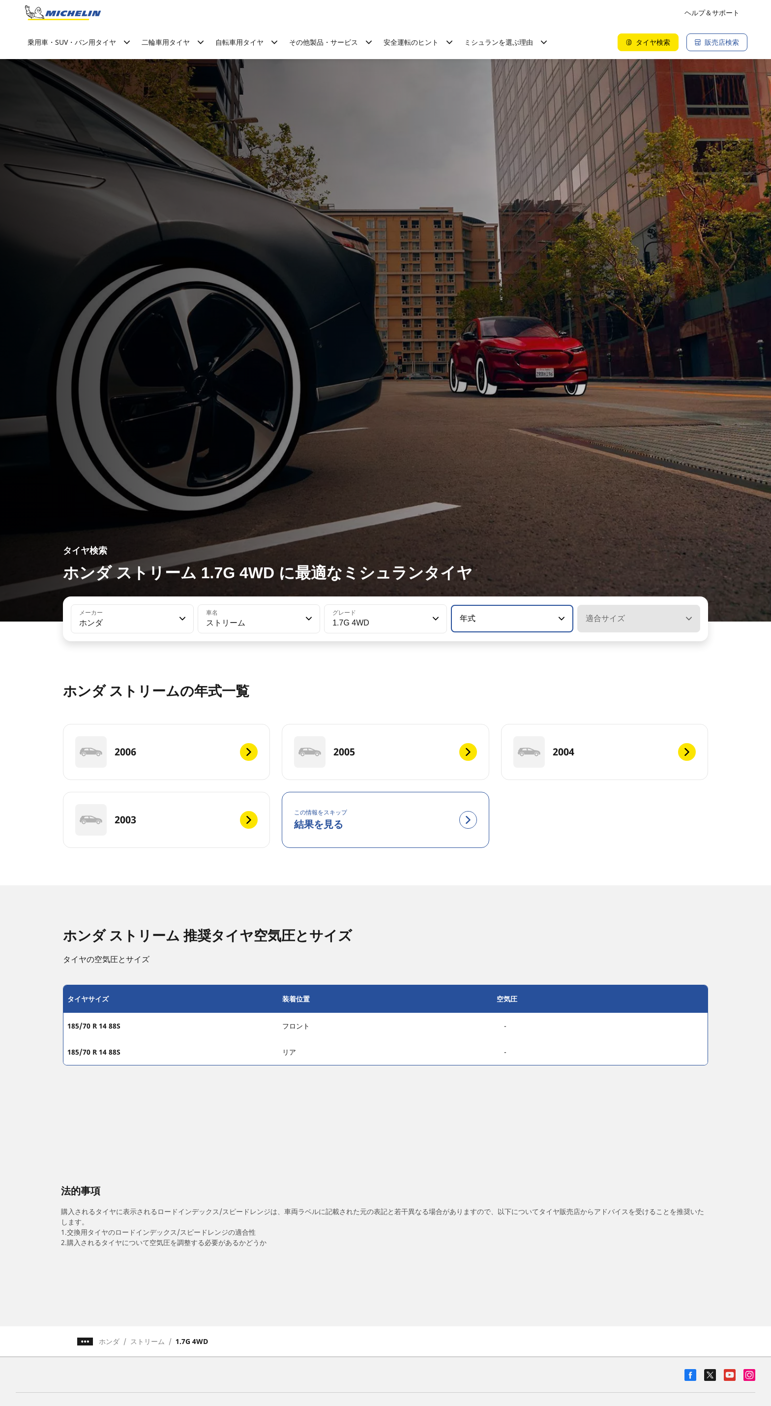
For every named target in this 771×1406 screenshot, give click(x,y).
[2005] (385, 752)
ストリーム (147, 1341)
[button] (181, 619)
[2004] (604, 752)
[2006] (166, 752)
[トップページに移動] (63, 13)
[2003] (166, 820)
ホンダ (109, 1341)
